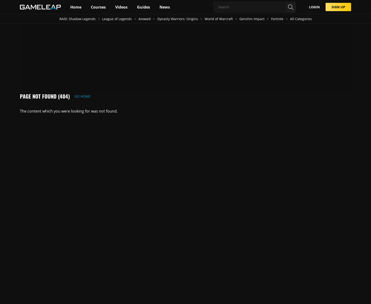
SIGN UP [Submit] (338, 7)
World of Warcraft (219, 19)
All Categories (301, 19)
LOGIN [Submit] (314, 7)
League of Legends (117, 19)
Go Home (82, 96)
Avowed (144, 19)
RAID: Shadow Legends (77, 19)
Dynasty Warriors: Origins (177, 19)
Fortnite (277, 19)
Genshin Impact (252, 19)
